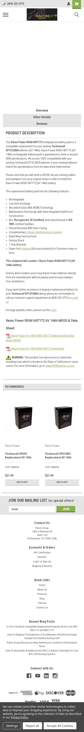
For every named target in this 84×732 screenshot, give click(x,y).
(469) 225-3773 (13, 3)
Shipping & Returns (42, 566)
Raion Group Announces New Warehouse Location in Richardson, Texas (42, 644)
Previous (72, 386)
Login (36, 561)
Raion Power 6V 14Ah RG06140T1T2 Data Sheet (35, 348)
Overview (42, 110)
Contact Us (42, 607)
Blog (42, 598)
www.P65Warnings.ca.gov (60, 365)
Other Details (42, 117)
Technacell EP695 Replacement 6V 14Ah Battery (18, 457)
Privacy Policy (19, 717)
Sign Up (47, 561)
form (54, 310)
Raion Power (12, 445)
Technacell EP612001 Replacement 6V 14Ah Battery (58, 457)
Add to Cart (22, 482)
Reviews (42, 124)
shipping (26, 248)
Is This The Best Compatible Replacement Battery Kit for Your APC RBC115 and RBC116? (42, 628)
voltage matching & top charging (44, 232)
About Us (42, 589)
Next (78, 386)
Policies (42, 603)
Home (42, 585)
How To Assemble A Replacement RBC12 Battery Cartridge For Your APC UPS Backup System (42, 652)
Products (42, 594)
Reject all (32, 726)
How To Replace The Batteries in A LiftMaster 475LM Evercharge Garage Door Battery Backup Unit (42, 636)
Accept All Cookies (60, 726)
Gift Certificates (42, 552)
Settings (12, 726)
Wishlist (42, 557)
